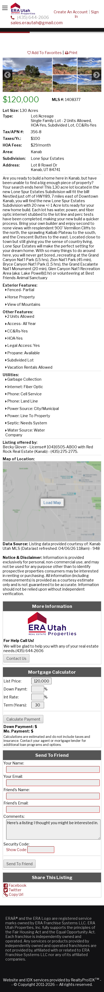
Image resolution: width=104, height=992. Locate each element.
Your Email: (13, 776)
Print (71, 52)
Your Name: (13, 763)
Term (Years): (15, 705)
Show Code (16, 849)
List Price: (12, 681)
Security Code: (16, 844)
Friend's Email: (15, 803)
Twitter (12, 890)
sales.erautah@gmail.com (37, 22)
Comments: (14, 816)
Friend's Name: (16, 789)
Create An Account (71, 12)
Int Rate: (11, 697)
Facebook (14, 885)
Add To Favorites (44, 52)
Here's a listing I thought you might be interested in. (53, 829)
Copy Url (13, 894)
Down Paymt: (15, 689)
